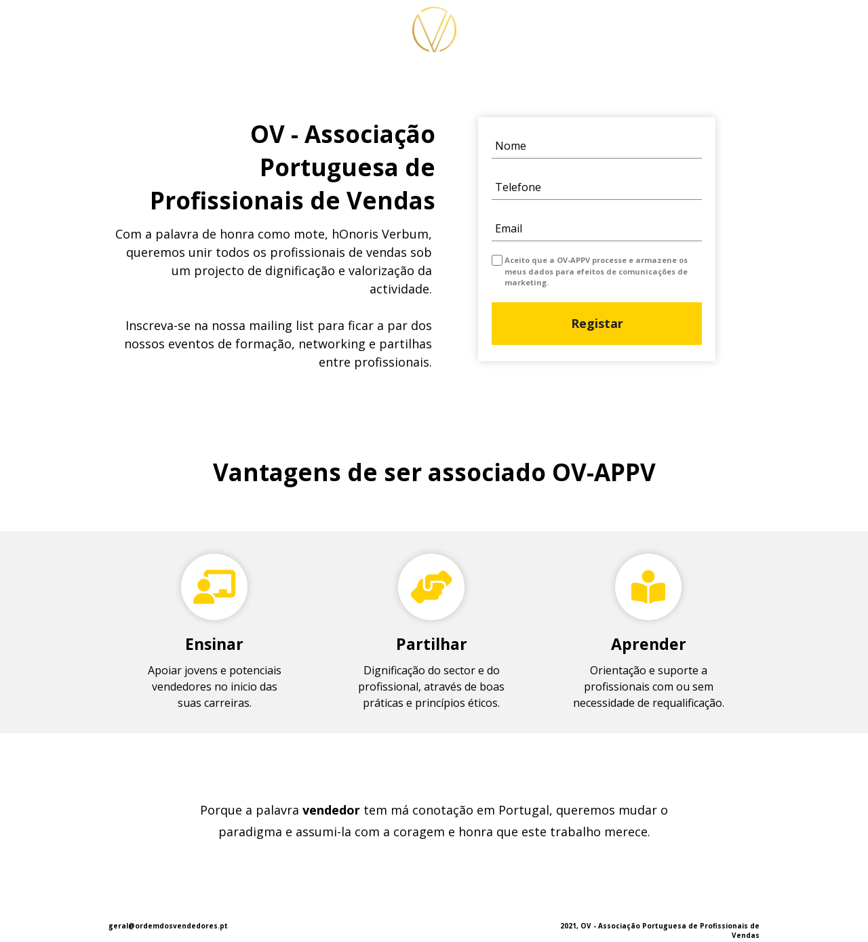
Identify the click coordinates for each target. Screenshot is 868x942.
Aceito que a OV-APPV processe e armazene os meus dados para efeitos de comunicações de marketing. (596, 271)
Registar (597, 323)
